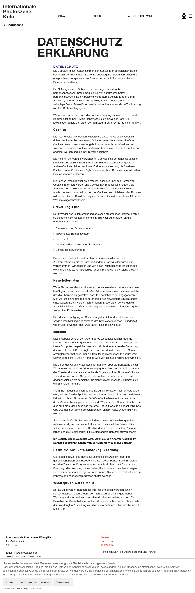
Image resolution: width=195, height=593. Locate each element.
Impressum (107, 544)
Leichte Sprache (184, 16)
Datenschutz (108, 541)
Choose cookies (63, 582)
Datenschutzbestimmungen (16, 588)
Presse (105, 537)
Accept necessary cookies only (35, 582)
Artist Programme (140, 16)
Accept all (10, 582)
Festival (60, 16)
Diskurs (97, 16)
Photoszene (14, 25)
